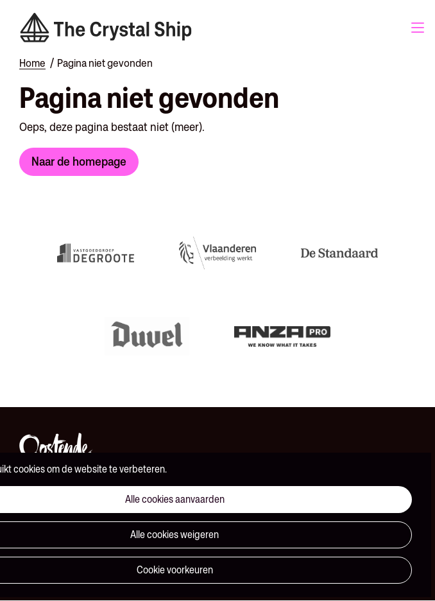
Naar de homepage (78, 161)
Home (32, 63)
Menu (417, 27)
